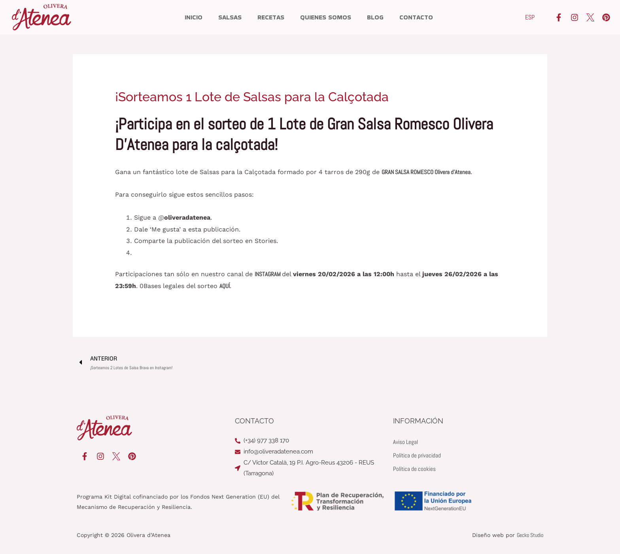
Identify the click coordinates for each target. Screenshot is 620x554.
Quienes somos (325, 17)
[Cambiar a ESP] (530, 17)
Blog (375, 17)
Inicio (193, 17)
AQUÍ (225, 286)
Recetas (270, 17)
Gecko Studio (530, 535)
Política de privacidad (418, 456)
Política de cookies (416, 469)
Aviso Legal (406, 442)
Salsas (230, 17)
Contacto (416, 17)
